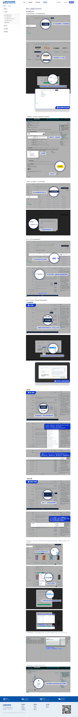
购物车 (59, 2)
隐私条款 (47, 707)
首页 (24, 2)
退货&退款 (6, 31)
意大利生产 (23, 708)
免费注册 (71, 2)
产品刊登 (5, 11)
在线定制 (30, 2)
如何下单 (5, 25)
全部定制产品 (23, 709)
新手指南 (45, 2)
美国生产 (22, 705)
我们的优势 (38, 2)
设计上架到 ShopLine (8, 20)
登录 (65, 2)
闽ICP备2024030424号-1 (22, 712)
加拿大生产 (23, 707)
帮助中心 (35, 709)
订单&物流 (6, 28)
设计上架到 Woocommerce (9, 18)
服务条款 (47, 705)
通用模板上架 (7, 22)
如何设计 (5, 8)
